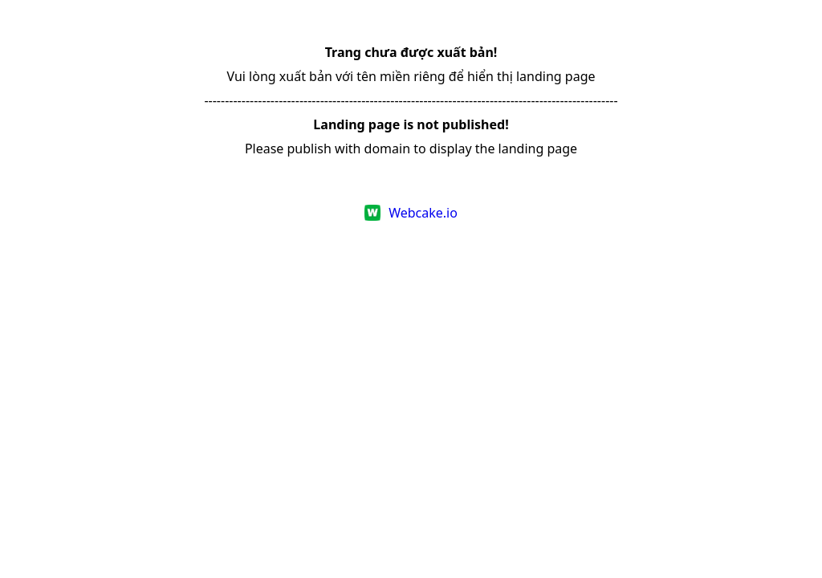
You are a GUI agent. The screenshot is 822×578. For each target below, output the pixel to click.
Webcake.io (423, 213)
